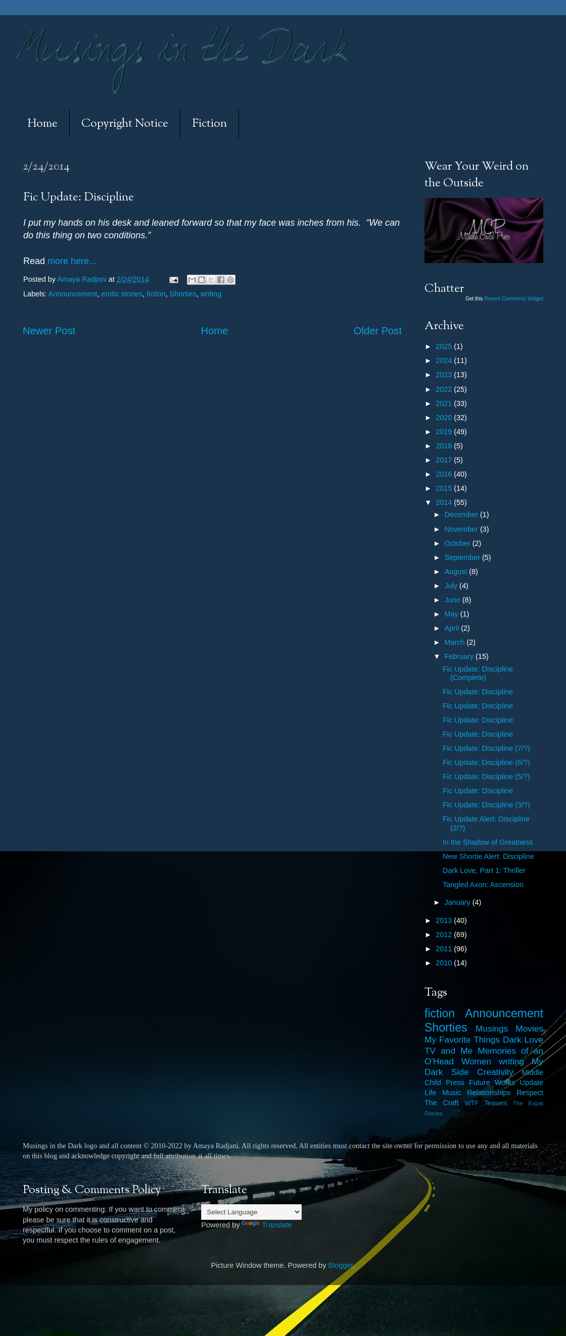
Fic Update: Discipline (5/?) (486, 777)
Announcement (73, 294)
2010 (445, 963)
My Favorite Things (462, 1040)
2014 (445, 502)
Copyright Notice (124, 124)
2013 (445, 920)
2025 (445, 346)
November (462, 529)
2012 (445, 935)
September (463, 557)
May (452, 614)
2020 (445, 418)
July (452, 586)
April (453, 628)
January (459, 902)
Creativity (495, 1072)
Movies (529, 1028)
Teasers (495, 1103)
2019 (445, 432)
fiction (156, 294)
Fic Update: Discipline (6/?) (486, 762)
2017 (445, 460)
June (453, 600)
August (457, 572)
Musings (492, 1028)
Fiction (209, 124)
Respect (529, 1093)
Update (531, 1082)
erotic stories (122, 294)
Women (476, 1061)
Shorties (183, 294)
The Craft (441, 1103)
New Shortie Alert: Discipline (488, 856)
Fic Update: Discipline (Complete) (478, 673)
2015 (445, 488)
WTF (471, 1103)
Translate (267, 1225)
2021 (445, 403)
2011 (445, 949)
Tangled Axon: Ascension (483, 885)
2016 (445, 474)
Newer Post (49, 330)
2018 (445, 446)
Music (451, 1093)
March (456, 642)
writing (210, 294)
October (459, 543)
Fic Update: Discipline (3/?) (486, 805)
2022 (445, 389)
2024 (445, 360)
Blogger (340, 1265)
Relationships (488, 1093)
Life (430, 1093)
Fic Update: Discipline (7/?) (486, 748)
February (460, 656)
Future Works (492, 1082)
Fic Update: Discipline (478, 692)
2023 (445, 375)
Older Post (378, 330)
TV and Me (448, 1051)
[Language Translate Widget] (251, 1212)
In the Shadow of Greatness (488, 842)
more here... (72, 261)
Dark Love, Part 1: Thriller (484, 870)
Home (42, 124)
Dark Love (523, 1040)
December (462, 514)
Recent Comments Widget (513, 298)
